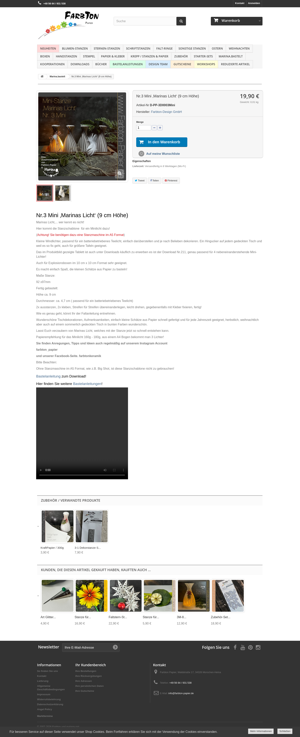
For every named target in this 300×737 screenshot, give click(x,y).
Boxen (45, 56)
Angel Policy (44, 709)
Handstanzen (66, 56)
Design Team (158, 64)
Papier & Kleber (113, 56)
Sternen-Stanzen (107, 48)
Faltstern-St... (118, 617)
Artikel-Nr (142, 105)
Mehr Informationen (261, 731)
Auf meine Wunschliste (162, 153)
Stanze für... (83, 617)
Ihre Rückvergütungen (88, 676)
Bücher (101, 64)
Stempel (89, 56)
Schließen (284, 731)
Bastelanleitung (48, 376)
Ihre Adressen (83, 681)
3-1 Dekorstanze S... (88, 547)
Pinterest (171, 180)
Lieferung (42, 681)
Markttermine (45, 716)
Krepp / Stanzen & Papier (149, 56)
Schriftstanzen (138, 48)
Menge (139, 122)
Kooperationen (52, 64)
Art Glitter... (48, 617)
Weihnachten (239, 48)
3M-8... (181, 617)
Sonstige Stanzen (192, 48)
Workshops (206, 64)
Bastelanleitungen (128, 64)
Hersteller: (143, 111)
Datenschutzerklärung (50, 704)
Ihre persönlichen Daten (89, 686)
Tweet (139, 180)
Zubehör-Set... (220, 617)
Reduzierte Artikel (235, 64)
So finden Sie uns (47, 671)
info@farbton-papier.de (181, 693)
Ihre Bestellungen (85, 671)
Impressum (43, 694)
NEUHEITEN (48, 48)
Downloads (80, 64)
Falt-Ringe (164, 48)
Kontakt (239, 3)
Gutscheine (182, 64)
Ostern (217, 48)
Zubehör (181, 56)
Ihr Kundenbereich (90, 665)
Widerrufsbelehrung (49, 699)
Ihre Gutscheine (84, 691)
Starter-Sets (203, 56)
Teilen (154, 180)
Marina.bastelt (231, 56)
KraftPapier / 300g (52, 547)
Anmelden (254, 3)
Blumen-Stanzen (75, 48)
